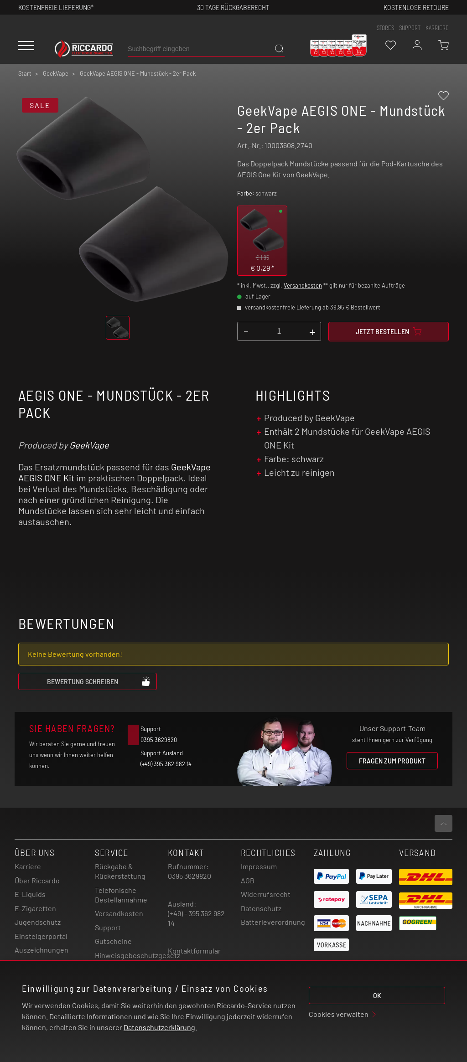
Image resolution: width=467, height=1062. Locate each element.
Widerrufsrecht (266, 894)
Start (24, 73)
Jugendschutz (38, 922)
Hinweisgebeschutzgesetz (137, 955)
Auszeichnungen (41, 949)
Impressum (259, 866)
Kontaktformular (194, 950)
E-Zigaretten (35, 908)
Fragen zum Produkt (392, 760)
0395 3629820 (189, 875)
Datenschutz (261, 908)
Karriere (437, 27)
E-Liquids (30, 894)
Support (108, 927)
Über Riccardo (37, 880)
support (409, 27)
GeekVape (89, 444)
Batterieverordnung (273, 922)
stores (385, 27)
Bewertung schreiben (99, 681)
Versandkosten (303, 285)
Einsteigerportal (41, 936)
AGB (247, 880)
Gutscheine (113, 941)
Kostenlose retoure (416, 7)
